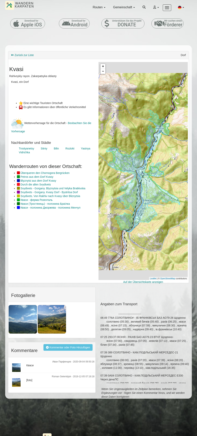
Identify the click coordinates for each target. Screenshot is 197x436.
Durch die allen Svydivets (34, 184)
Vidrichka (24, 152)
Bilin (56, 148)
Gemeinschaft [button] (124, 7)
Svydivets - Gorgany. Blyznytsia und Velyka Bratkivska (51, 188)
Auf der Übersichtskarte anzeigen (143, 281)
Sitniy (44, 148)
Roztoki (69, 148)
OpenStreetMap (167, 278)
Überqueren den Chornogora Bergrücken (43, 172)
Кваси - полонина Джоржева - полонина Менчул (48, 207)
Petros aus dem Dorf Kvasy (35, 176)
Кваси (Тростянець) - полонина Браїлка (43, 203)
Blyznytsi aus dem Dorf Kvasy (36, 180)
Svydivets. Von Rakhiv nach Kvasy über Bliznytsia (48, 196)
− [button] (103, 71)
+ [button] (103, 66)
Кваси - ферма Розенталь (35, 199)
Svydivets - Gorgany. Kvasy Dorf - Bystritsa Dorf (47, 192)
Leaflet (153, 278)
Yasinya (85, 148)
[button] (181, 7)
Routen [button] (99, 7)
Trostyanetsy (26, 148)
